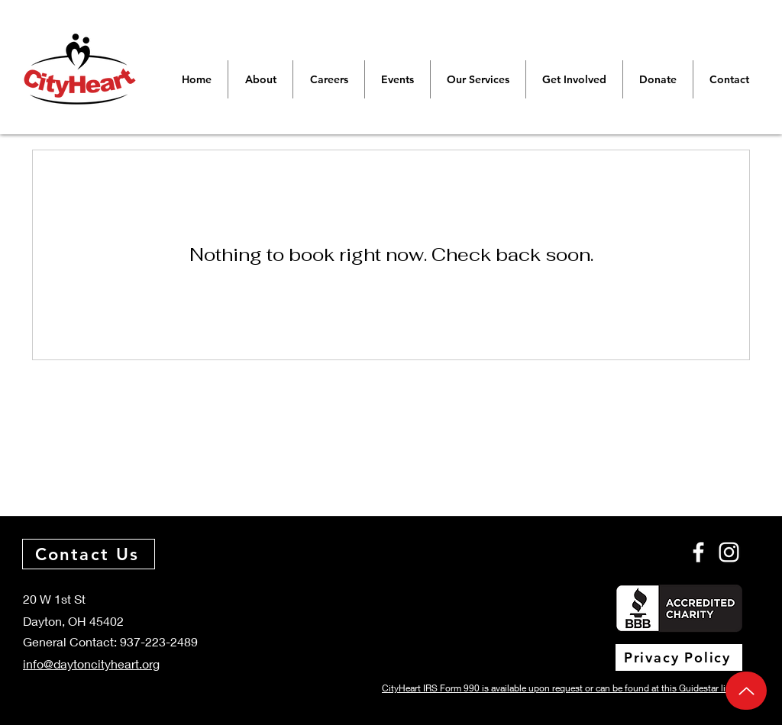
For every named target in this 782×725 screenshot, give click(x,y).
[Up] (746, 691)
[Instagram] (729, 552)
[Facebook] (698, 552)
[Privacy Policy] (679, 657)
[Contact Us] (88, 554)
